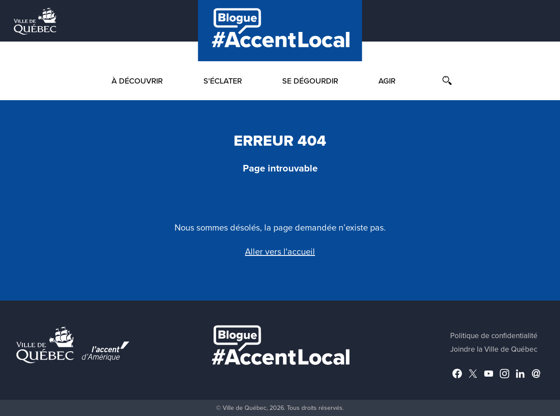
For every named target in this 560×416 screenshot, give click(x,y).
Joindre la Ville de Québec (493, 349)
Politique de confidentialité (494, 335)
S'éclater (222, 81)
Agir (387, 81)
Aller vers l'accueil (280, 252)
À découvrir (137, 81)
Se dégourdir (310, 81)
